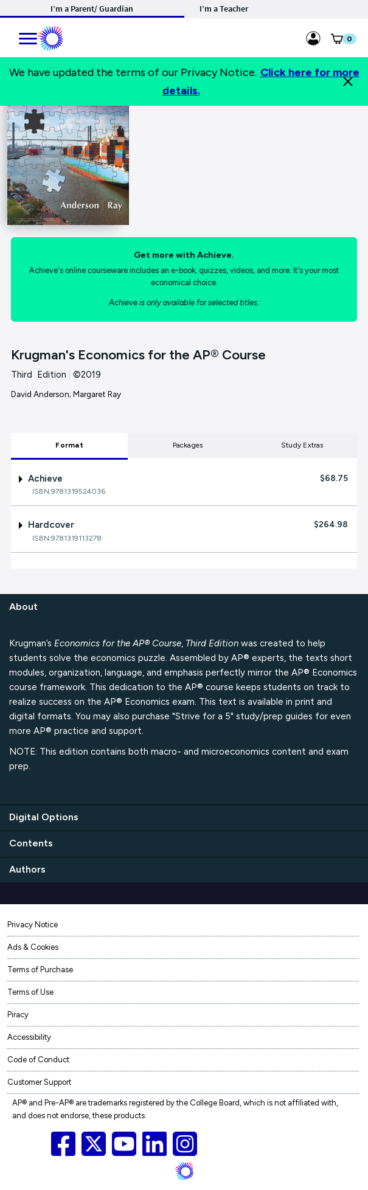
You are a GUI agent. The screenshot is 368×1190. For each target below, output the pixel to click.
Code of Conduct (38, 1059)
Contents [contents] (31, 843)
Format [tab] (69, 445)
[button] (337, 41)
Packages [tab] (188, 445)
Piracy (18, 1014)
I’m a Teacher (224, 8)
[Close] (348, 81)
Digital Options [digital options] (43, 817)
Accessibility (29, 1037)
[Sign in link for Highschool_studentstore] (313, 36)
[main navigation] (28, 36)
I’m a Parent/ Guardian (91, 8)
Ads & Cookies (32, 947)
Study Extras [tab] (302, 445)
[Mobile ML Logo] (50, 36)
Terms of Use (30, 992)
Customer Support (39, 1082)
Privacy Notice (32, 924)
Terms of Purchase (40, 969)
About (23, 606)
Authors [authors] (27, 869)
